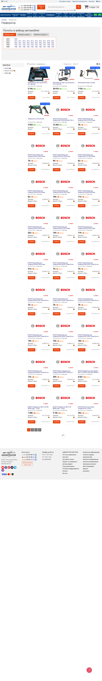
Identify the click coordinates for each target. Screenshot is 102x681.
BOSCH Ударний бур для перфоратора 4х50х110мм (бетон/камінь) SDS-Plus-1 (63, 263)
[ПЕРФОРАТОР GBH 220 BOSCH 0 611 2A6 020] (39, 74)
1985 (36, 47)
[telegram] (15, 467)
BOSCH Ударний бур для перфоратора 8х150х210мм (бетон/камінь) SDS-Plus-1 (61, 191)
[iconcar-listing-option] (99, 64)
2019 (52, 41)
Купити (31, 97)
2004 (32, 43)
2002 (24, 43)
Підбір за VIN (41, 7)
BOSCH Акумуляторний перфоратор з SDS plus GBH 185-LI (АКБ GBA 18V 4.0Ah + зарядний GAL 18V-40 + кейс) (63, 119)
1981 (19, 47)
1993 (28, 45)
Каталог (65, 471)
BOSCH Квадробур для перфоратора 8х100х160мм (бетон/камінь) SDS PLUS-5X (86, 227)
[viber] (2, 470)
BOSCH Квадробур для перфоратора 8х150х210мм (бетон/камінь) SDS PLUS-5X (36, 263)
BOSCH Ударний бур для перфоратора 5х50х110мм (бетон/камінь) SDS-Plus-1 (88, 263)
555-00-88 (25, 6)
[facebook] (5, 467)
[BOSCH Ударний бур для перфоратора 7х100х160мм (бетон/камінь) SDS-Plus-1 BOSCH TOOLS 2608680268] (89, 145)
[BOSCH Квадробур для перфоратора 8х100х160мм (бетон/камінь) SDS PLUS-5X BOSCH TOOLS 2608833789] (89, 217)
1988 (48, 47)
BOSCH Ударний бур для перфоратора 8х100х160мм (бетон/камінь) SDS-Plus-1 (36, 191)
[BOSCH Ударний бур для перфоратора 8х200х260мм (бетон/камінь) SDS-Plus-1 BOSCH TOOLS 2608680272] (89, 181)
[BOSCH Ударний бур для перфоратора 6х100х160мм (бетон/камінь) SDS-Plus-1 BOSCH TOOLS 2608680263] (39, 145)
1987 (44, 47)
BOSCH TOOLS (9, 70)
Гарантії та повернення (70, 461)
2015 (36, 41)
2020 (15, 39)
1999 (52, 45)
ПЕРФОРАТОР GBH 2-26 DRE (86, 82)
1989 (52, 47)
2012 (24, 41)
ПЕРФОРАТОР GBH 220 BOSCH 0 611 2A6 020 (37, 83)
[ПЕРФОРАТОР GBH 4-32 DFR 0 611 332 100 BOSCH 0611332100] (64, 74)
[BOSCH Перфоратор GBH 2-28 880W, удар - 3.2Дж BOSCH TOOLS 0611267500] (64, 397)
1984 (32, 47)
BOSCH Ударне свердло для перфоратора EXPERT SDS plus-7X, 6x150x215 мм (63, 371)
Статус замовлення (69, 454)
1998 (48, 45)
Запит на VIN (27, 465)
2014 (32, 41)
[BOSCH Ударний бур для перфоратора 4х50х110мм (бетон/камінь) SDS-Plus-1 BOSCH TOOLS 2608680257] (64, 253)
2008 (48, 43)
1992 (24, 45)
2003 (28, 43)
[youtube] (2, 467)
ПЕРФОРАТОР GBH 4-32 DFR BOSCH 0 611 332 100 (63, 83)
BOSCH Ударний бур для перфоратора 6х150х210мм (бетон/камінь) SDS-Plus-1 (61, 155)
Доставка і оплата (65, 1)
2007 (44, 43)
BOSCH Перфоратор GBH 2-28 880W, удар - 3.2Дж (62, 407)
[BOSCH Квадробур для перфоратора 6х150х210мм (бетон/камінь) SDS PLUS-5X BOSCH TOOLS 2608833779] (39, 217)
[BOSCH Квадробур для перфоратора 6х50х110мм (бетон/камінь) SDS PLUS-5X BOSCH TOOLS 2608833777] (64, 325)
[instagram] (9, 467)
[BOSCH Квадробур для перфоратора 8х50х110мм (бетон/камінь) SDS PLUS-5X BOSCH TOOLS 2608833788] (39, 361)
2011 (19, 41)
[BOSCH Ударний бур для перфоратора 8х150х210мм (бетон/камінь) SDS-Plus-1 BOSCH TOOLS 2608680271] (64, 181)
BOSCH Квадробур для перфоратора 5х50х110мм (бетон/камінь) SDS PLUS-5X (38, 335)
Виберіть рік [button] (10, 34)
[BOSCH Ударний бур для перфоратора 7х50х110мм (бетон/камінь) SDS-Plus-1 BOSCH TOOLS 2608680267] (64, 289)
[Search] (78, 7)
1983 (28, 47)
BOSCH (8, 68)
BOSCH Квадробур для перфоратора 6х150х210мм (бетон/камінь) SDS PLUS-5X (36, 227)
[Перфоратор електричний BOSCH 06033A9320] (39, 110)
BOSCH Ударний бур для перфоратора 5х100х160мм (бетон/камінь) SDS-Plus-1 (86, 119)
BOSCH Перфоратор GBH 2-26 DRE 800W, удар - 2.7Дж (38, 407)
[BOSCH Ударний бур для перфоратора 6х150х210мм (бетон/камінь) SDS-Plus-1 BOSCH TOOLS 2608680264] (64, 145)
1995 (36, 45)
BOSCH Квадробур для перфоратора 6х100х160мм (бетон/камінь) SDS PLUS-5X (61, 227)
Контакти (92, 1)
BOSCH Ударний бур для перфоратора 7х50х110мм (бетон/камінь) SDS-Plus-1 (63, 299)
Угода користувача (68, 466)
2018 (48, 41)
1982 (24, 47)
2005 (36, 43)
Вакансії (85, 468)
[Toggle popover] (89, 670)
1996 (40, 45)
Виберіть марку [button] (24, 34)
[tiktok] (12, 467)
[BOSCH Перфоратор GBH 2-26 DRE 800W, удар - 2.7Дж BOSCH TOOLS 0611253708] (39, 397)
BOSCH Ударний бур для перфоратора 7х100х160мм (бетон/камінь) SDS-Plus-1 (86, 155)
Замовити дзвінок (27, 462)
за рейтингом (41, 64)
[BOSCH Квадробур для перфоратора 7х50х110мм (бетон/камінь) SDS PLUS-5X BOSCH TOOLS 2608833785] (89, 325)
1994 (32, 45)
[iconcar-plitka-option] (97, 64)
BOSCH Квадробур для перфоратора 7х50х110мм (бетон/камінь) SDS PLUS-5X (88, 335)
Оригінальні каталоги (89, 464)
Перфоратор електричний (36, 119)
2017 (44, 41)
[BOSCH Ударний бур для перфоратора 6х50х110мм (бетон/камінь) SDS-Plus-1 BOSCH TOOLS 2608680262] (39, 289)
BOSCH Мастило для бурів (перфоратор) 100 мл (86, 407)
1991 (19, 45)
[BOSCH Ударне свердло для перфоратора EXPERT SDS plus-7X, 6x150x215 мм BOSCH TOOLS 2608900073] (64, 361)
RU (6, 1)
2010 (15, 41)
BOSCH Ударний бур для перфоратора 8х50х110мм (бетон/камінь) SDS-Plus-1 (88, 299)
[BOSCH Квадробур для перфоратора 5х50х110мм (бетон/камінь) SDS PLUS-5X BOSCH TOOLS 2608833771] (39, 325)
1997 (44, 45)
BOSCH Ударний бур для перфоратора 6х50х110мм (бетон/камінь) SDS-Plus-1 (38, 299)
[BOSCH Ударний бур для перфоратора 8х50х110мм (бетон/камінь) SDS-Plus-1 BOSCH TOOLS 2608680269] (89, 289)
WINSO (7, 73)
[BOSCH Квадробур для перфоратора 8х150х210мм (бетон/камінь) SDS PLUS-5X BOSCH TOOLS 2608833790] (39, 253)
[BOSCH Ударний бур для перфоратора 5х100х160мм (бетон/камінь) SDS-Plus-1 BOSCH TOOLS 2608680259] (89, 109)
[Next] (39, 429)
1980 (15, 47)
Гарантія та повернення (79, 1)
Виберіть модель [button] (41, 34)
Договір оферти (67, 464)
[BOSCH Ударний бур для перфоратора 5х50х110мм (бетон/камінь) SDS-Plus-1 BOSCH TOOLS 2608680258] (89, 253)
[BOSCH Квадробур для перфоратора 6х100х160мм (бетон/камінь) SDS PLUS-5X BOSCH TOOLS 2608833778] (64, 217)
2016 (40, 41)
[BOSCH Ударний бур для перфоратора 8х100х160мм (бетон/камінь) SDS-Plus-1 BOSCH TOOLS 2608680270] (39, 181)
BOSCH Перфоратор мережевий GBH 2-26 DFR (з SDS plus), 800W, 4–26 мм (88, 371)
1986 (40, 47)
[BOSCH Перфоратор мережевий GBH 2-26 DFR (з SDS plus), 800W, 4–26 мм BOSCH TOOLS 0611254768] (89, 361)
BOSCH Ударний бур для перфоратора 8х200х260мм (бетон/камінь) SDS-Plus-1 (86, 191)
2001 (19, 43)
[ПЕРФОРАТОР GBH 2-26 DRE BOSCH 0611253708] (89, 74)
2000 (15, 43)
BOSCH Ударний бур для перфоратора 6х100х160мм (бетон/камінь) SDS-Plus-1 (36, 155)
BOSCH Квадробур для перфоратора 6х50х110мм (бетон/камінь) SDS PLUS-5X (63, 335)
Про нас (65, 473)
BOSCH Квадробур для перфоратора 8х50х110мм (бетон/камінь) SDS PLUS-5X (38, 371)
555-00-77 (25, 10)
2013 (28, 41)
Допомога (86, 471)
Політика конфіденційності (71, 468)
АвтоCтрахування (88, 466)
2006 (40, 43)
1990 (15, 45)
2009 (52, 43)
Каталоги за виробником (90, 459)
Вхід (98, 1)
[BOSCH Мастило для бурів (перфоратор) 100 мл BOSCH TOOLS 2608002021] (89, 397)
